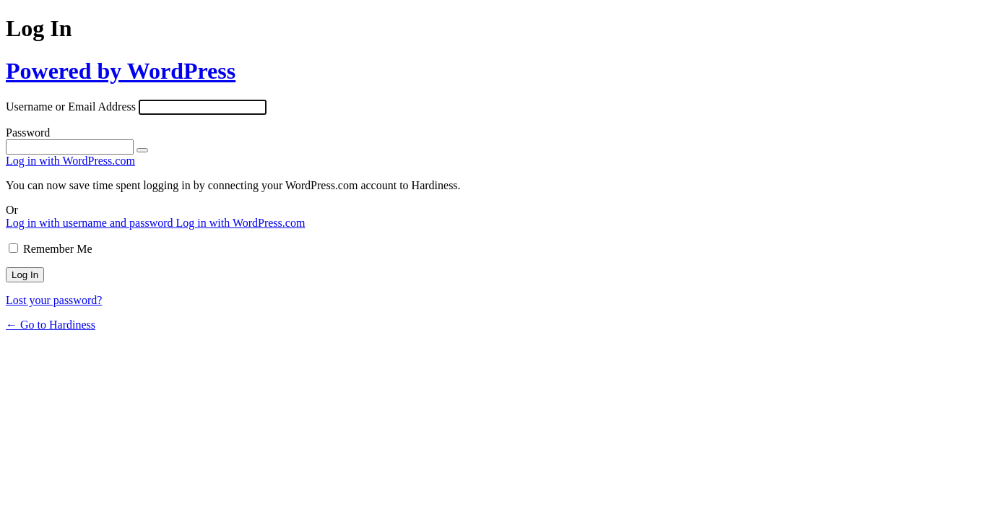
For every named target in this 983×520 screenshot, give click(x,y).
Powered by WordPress (120, 71)
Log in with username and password (91, 223)
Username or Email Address (71, 106)
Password (28, 132)
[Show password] (142, 150)
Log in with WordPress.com (70, 161)
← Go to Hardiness (50, 324)
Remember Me (57, 249)
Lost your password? (54, 300)
